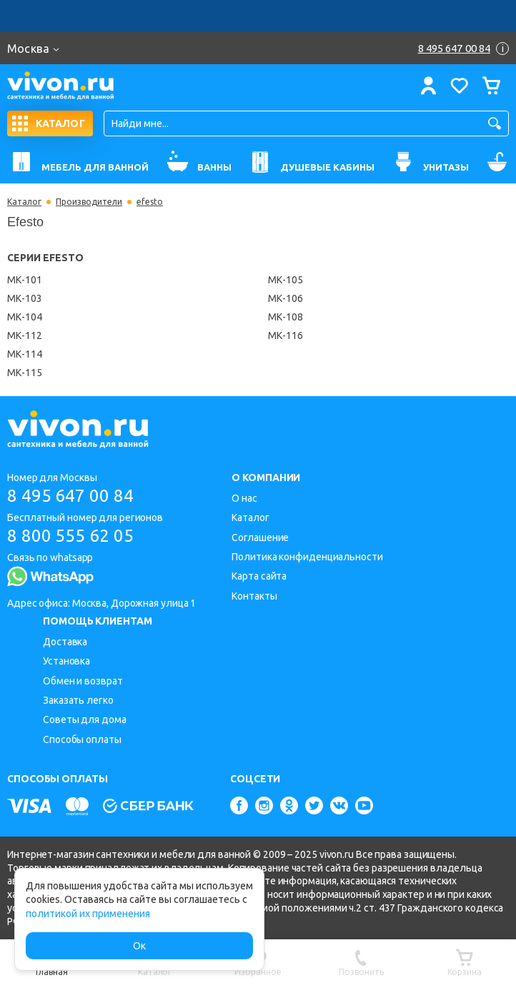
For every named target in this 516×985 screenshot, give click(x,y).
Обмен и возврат (83, 681)
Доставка (65, 641)
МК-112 (24, 335)
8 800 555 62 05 (70, 535)
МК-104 (24, 317)
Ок (139, 945)
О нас (244, 498)
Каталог (24, 202)
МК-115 (24, 372)
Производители (89, 202)
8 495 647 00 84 (70, 495)
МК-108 (285, 317)
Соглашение (260, 537)
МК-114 (24, 354)
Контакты (254, 596)
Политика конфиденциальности (307, 556)
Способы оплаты (82, 739)
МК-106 (285, 298)
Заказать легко (78, 700)
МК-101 (24, 280)
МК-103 (24, 298)
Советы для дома (84, 719)
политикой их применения (88, 913)
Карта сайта (259, 576)
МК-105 (285, 280)
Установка (66, 661)
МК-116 (285, 335)
